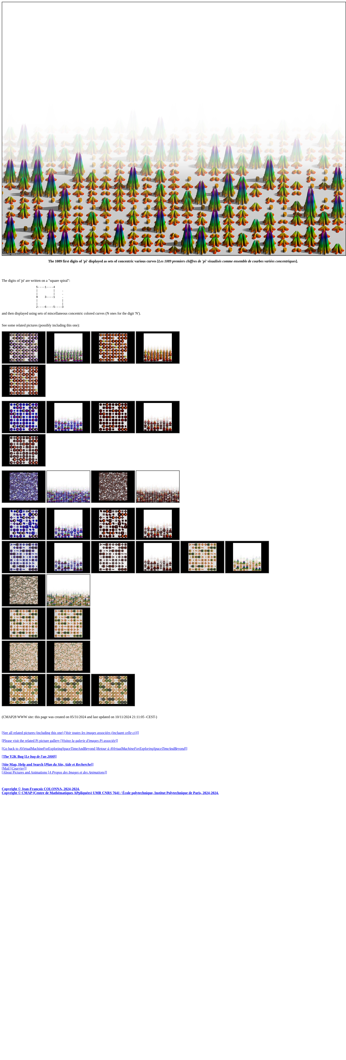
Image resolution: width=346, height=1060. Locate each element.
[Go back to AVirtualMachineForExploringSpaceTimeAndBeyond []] (94, 753)
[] (29, 761)
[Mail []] (14, 773)
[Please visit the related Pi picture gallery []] (60, 745)
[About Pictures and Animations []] (54, 777)
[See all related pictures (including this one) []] (70, 737)
